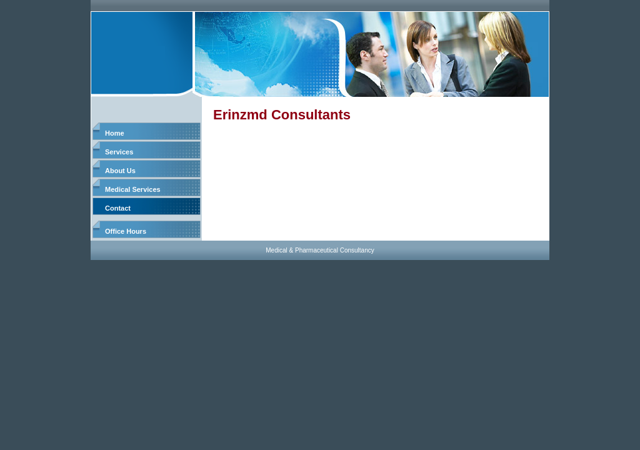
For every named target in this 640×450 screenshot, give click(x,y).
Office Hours (125, 231)
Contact (118, 208)
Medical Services (133, 189)
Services (119, 152)
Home (114, 133)
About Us (120, 170)
